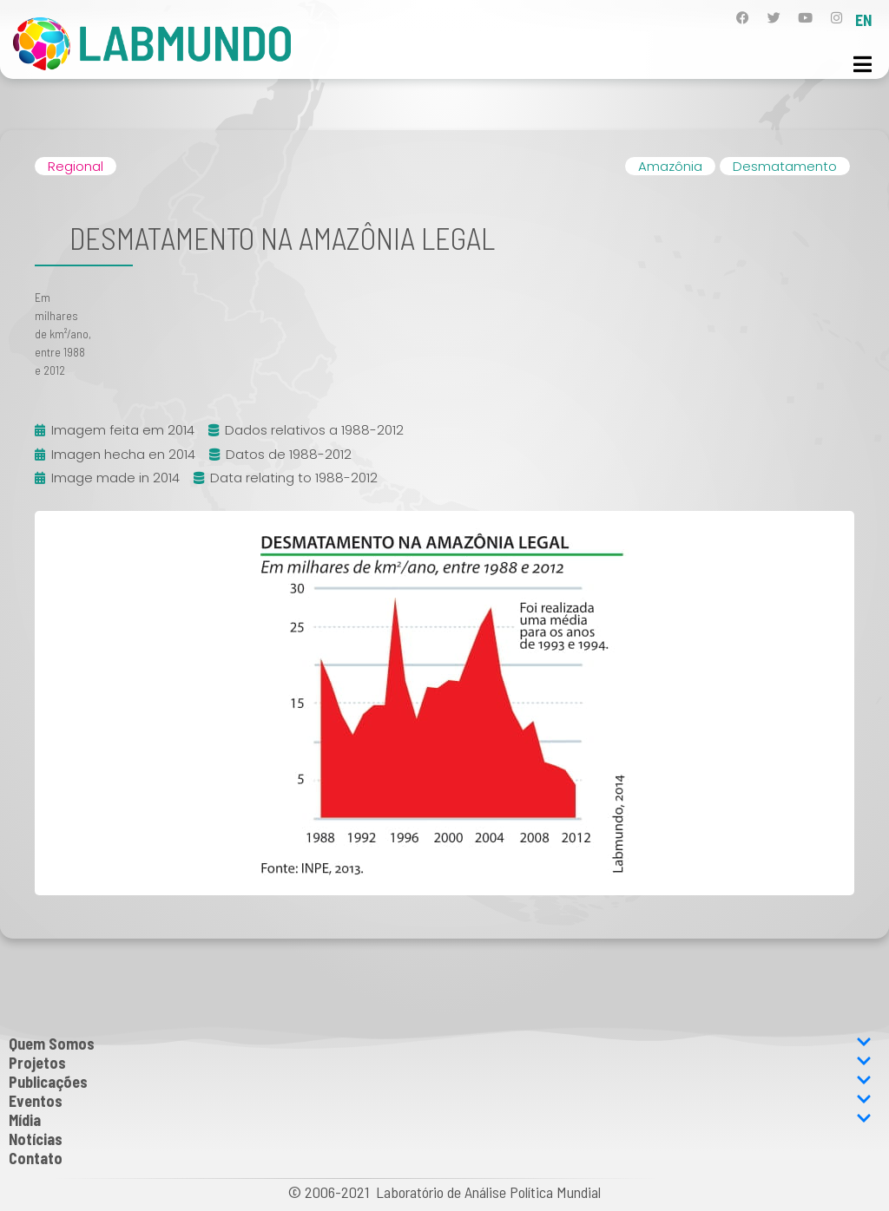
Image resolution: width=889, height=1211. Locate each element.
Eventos (440, 1100)
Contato (36, 1158)
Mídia (440, 1119)
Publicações (440, 1081)
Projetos (440, 1062)
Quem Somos (440, 1043)
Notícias (36, 1139)
